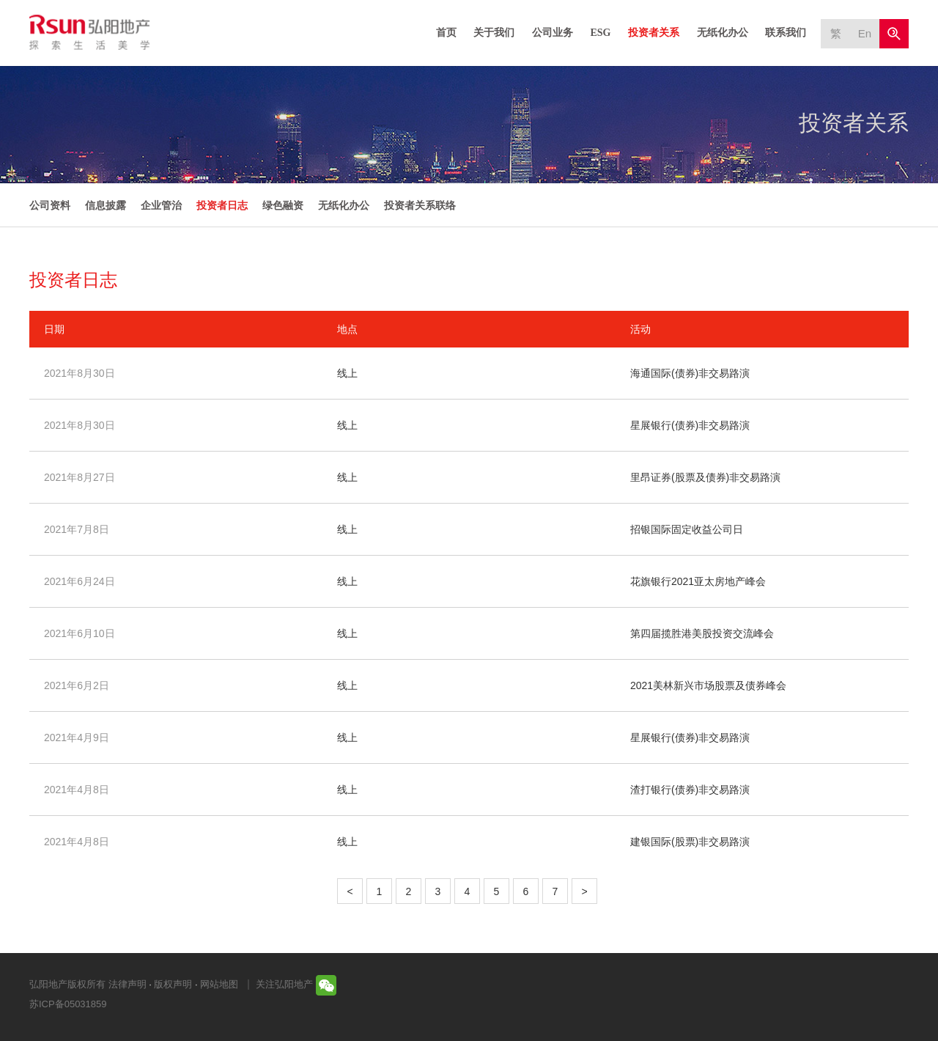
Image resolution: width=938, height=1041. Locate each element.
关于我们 (493, 32)
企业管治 (161, 205)
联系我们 (785, 32)
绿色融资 (282, 205)
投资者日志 (222, 205)
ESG (600, 32)
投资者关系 (653, 32)
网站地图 (219, 984)
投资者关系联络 (420, 205)
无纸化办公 (722, 32)
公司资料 (49, 205)
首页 (446, 32)
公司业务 (552, 32)
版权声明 (173, 984)
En (864, 33)
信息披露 (105, 205)
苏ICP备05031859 (68, 1003)
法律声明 (127, 984)
